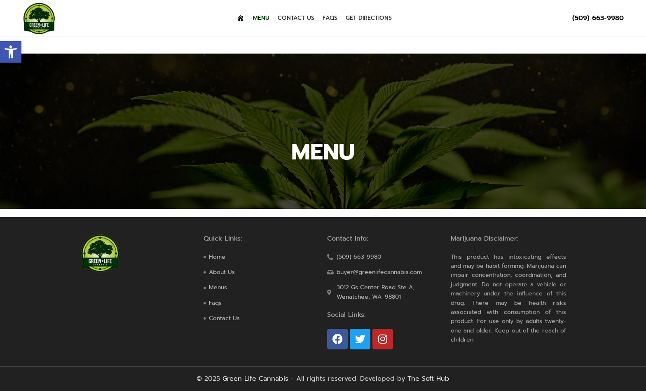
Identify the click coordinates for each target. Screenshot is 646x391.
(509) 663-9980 (598, 18)
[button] (10, 52)
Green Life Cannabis (255, 379)
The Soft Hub (428, 379)
